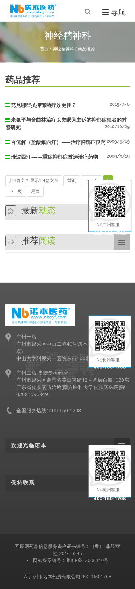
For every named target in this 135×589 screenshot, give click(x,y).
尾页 (35, 191)
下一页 (15, 191)
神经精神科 (63, 49)
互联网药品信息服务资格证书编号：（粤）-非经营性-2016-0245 (67, 550)
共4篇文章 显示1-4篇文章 (33, 180)
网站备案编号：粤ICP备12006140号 (70, 560)
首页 (44, 49)
